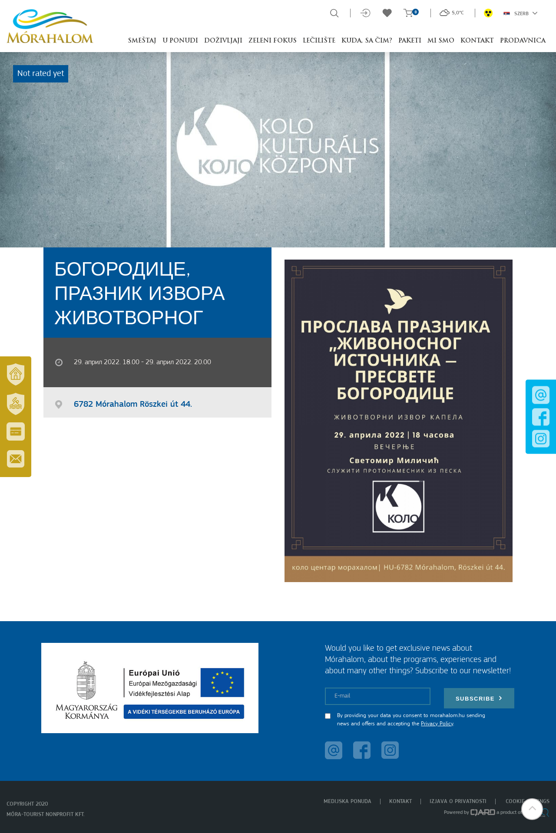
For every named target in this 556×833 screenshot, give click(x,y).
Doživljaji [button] (223, 41)
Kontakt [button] (477, 41)
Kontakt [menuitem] (400, 801)
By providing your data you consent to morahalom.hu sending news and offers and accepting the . (411, 720)
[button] (532, 809)
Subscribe (479, 698)
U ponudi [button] (180, 41)
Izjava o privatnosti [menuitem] (458, 801)
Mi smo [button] (440, 41)
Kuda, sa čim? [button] (366, 41)
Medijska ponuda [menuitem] (347, 801)
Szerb (520, 13)
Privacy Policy (437, 724)
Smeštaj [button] (142, 41)
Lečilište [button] (319, 41)
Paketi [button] (409, 41)
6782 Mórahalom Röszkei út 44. (133, 404)
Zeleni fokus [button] (272, 41)
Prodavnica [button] (523, 41)
